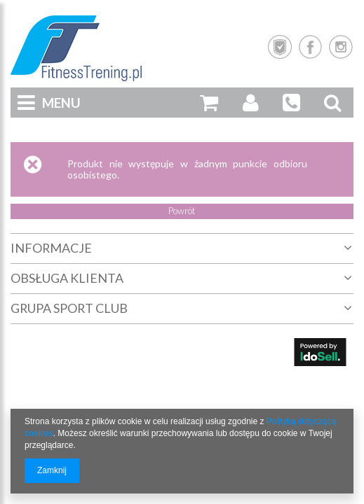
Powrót (182, 210)
